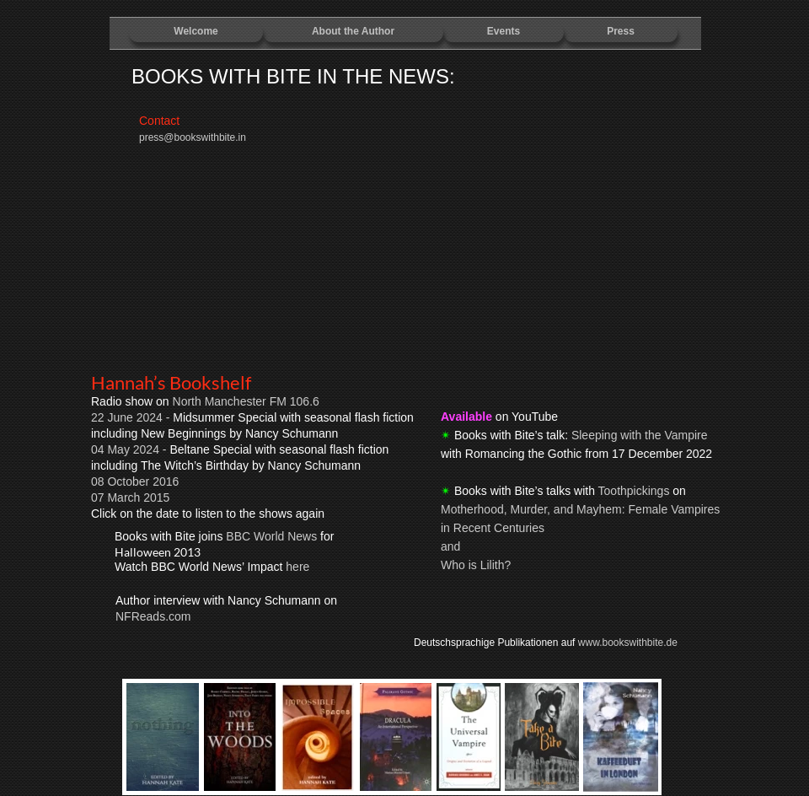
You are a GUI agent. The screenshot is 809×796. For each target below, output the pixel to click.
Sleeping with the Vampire (639, 435)
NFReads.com (152, 616)
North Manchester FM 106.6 (246, 401)
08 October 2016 (135, 481)
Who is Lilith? (476, 565)
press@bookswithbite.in (192, 137)
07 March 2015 (130, 497)
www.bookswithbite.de (628, 642)
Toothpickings (634, 491)
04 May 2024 (127, 449)
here (297, 566)
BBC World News (271, 536)
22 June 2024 (127, 417)
